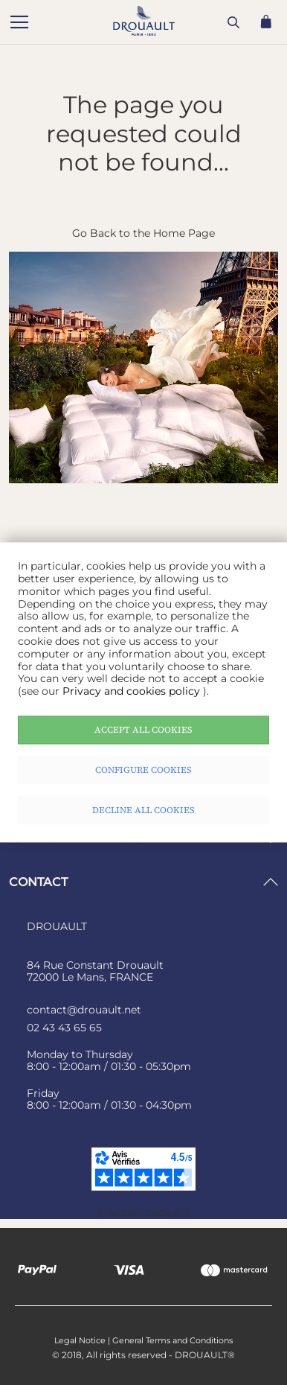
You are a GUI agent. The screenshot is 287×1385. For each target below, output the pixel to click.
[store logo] (76, 24)
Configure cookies (143, 770)
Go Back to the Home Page (143, 233)
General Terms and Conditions (172, 1340)
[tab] (143, 882)
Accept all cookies (143, 730)
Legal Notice (80, 1340)
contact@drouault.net (84, 1009)
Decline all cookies (143, 810)
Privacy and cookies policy (132, 691)
